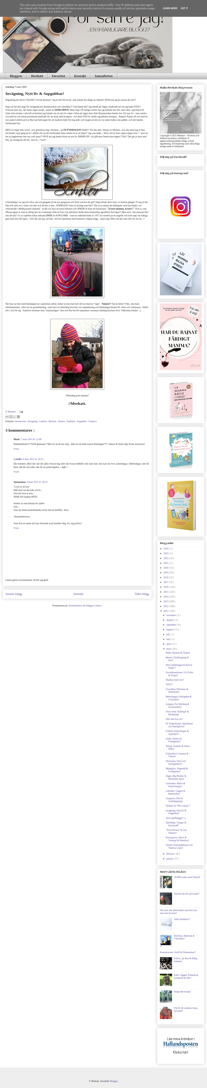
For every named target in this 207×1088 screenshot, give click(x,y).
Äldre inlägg (142, 594)
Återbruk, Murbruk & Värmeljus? (184, 937)
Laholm (43, 421)
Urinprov (92, 421)
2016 (166, 587)
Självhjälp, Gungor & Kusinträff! (176, 824)
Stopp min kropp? (182, 991)
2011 (166, 611)
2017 (166, 582)
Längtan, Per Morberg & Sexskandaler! (177, 705)
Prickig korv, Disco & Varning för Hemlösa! (177, 839)
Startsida (78, 594)
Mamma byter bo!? (175, 680)
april (168, 644)
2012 (166, 606)
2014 (166, 596)
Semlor (61, 421)
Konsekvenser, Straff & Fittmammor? (178, 952)
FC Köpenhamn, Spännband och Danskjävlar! (179, 725)
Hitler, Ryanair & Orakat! (178, 652)
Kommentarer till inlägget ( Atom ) (85, 605)
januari (169, 858)
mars (169, 649)
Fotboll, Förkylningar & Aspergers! (177, 732)
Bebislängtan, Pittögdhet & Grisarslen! (179, 698)
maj (168, 639)
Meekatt (37, 76)
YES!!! (169, 684)
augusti (170, 629)
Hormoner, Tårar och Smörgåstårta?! (176, 762)
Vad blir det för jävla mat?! (187, 894)
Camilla (18, 459)
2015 (166, 592)
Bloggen (16, 76)
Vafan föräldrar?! (182, 919)
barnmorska (21, 421)
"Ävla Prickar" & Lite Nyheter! (176, 831)
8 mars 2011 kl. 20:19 (37, 482)
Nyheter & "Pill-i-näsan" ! (178, 806)
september (171, 625)
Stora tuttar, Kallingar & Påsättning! (177, 713)
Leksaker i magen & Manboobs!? (175, 792)
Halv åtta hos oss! (174, 719)
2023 (166, 558)
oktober (170, 620)
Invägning (33, 421)
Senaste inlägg (13, 594)
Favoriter (58, 76)
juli (168, 634)
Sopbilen (71, 421)
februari (170, 854)
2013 (166, 601)
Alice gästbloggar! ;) (175, 818)
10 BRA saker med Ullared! (187, 877)
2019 (166, 572)
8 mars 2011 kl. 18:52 (33, 459)
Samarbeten (104, 76)
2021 (166, 563)
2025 (166, 553)
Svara (16, 449)
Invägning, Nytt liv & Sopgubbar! (176, 812)
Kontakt (80, 76)
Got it (184, 8)
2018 (166, 577)
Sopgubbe (82, 421)
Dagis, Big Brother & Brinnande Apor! (176, 777)
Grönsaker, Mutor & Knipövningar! (175, 785)
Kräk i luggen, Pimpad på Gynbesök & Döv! (186, 976)
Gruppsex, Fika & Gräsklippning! (174, 800)
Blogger (114, 1081)
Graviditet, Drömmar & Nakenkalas (177, 690)
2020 (166, 568)
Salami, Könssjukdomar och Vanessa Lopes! (179, 846)
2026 (166, 548)
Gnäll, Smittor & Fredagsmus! (174, 740)
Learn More (170, 8)
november (171, 615)
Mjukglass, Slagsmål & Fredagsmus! (177, 770)
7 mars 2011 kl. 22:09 (31, 439)
